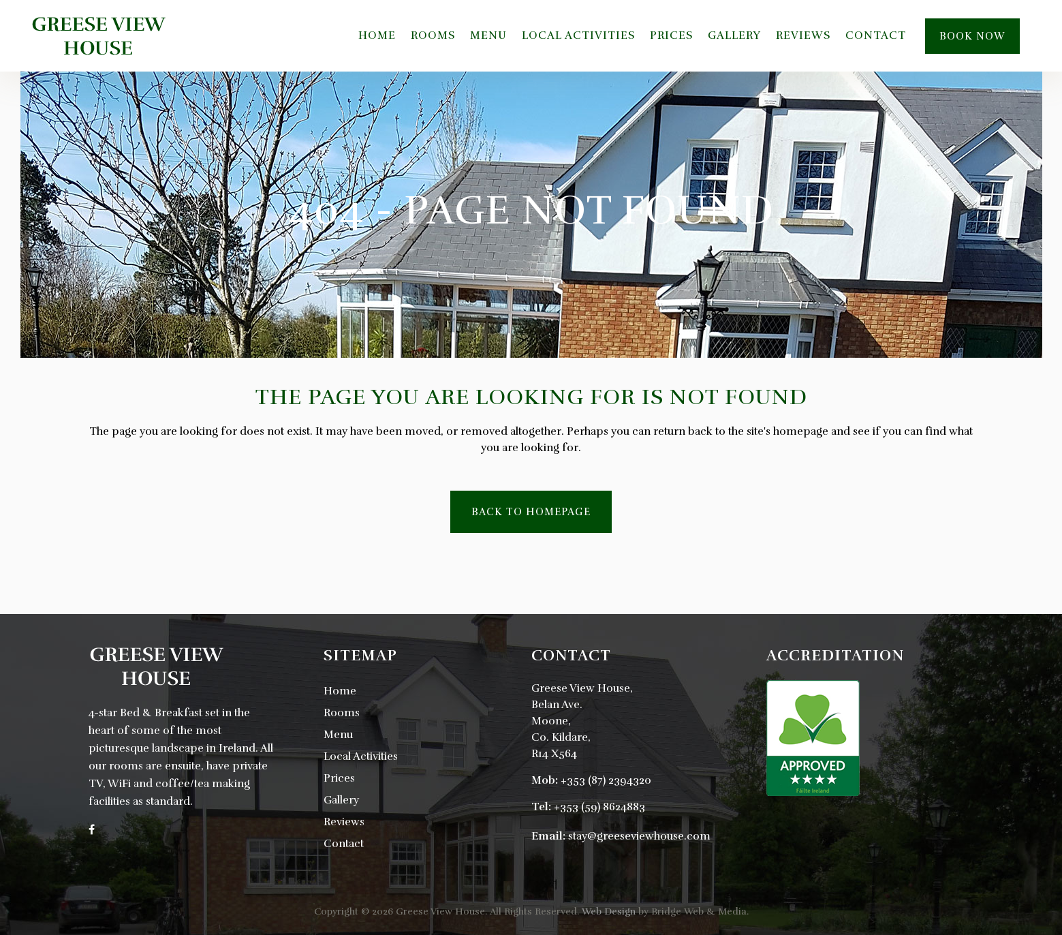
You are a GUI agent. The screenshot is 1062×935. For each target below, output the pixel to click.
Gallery (341, 800)
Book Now (972, 36)
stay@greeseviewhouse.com (639, 836)
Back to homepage (531, 512)
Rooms (342, 713)
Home (340, 691)
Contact (344, 843)
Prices (339, 778)
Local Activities (361, 756)
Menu (338, 734)
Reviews (344, 822)
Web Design (609, 911)
